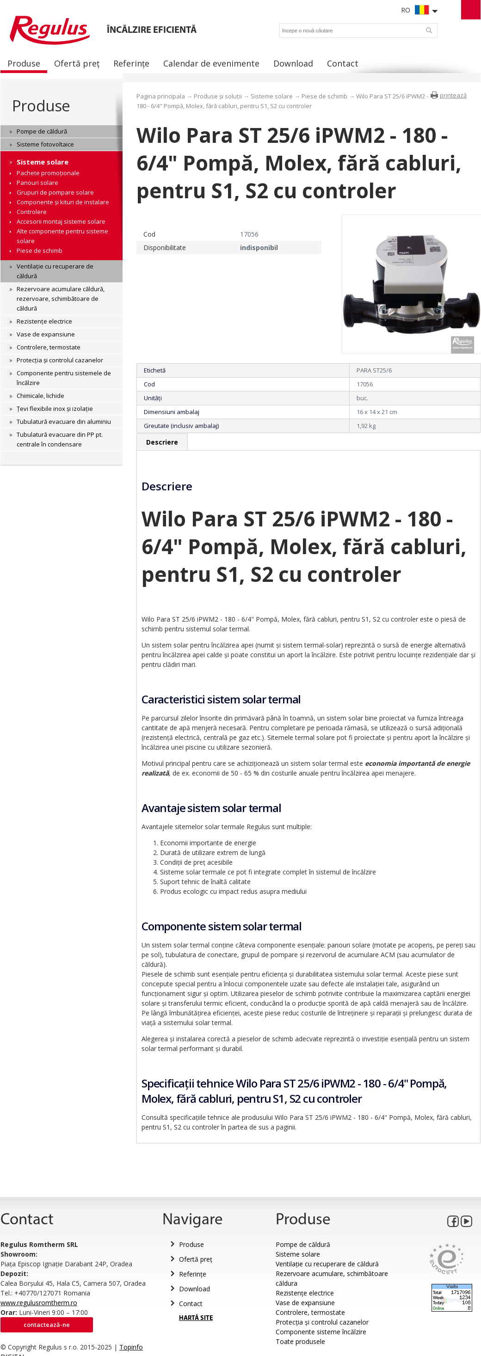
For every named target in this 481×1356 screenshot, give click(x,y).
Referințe (192, 1274)
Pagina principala (160, 96)
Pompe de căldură (303, 1244)
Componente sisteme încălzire (321, 1331)
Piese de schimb (324, 96)
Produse (41, 105)
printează (453, 95)
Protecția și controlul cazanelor (322, 1322)
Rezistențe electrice (305, 1293)
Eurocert (446, 1258)
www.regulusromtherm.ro (38, 1302)
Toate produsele (300, 1341)
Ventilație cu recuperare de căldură (327, 1263)
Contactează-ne (47, 1324)
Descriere (162, 442)
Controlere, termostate (310, 1312)
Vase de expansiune (305, 1302)
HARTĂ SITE (196, 1318)
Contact (191, 1303)
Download (194, 1288)
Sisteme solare (272, 96)
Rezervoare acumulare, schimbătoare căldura (332, 1278)
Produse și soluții (218, 96)
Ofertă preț (195, 1259)
